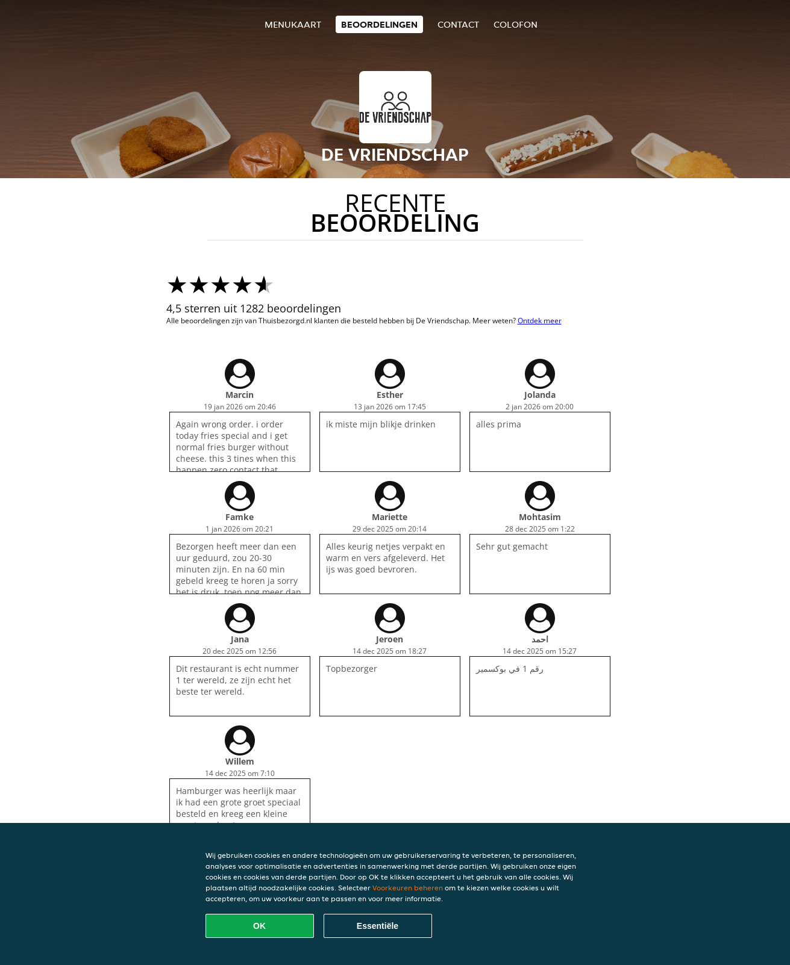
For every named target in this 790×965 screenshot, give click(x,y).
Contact (458, 24)
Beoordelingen (379, 24)
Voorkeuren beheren (407, 887)
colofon (516, 24)
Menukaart (293, 24)
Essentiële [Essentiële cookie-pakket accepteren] (377, 926)
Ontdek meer (540, 320)
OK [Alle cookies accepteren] (259, 926)
